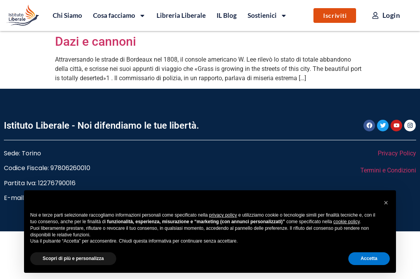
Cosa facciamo (119, 15)
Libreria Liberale (181, 15)
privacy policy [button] (223, 215)
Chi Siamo (67, 15)
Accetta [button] (369, 258)
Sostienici (267, 15)
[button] (386, 202)
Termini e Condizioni (388, 170)
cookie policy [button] (346, 221)
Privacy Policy (397, 153)
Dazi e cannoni (95, 41)
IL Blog (227, 15)
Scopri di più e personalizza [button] (73, 258)
